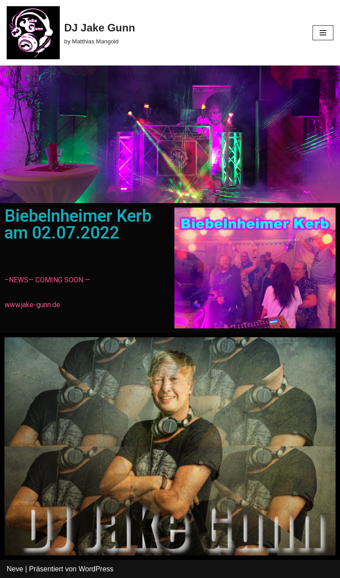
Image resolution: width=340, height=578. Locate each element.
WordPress (95, 569)
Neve (15, 569)
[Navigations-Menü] (323, 32)
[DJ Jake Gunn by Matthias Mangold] (71, 32)
